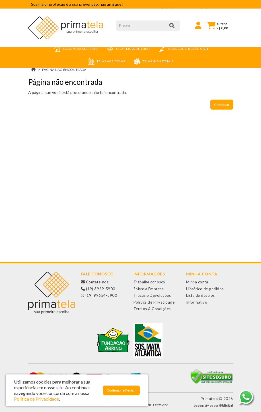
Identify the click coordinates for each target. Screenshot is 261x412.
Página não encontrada (64, 69)
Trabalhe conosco (149, 282)
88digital (226, 405)
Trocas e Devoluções (152, 295)
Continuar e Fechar (121, 390)
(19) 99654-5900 (99, 295)
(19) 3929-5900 (98, 289)
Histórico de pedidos (205, 289)
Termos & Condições (152, 308)
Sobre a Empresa (148, 289)
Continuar (221, 104)
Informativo (196, 302)
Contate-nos (95, 282)
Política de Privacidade (154, 302)
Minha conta (197, 282)
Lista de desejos (200, 295)
